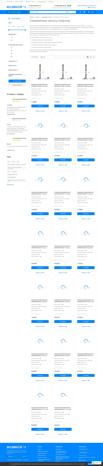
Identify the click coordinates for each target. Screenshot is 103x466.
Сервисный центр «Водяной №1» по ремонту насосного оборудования (62, 458)
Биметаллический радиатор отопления (15, 168)
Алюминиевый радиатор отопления (17, 164)
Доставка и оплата (30, 1)
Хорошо (90, 464)
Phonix (13, 161)
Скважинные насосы (47, 17)
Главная (32, 17)
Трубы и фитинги (42, 455)
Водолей (14, 171)
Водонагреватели (42, 453)
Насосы (38, 17)
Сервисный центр (41, 1)
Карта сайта (26, 459)
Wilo (18, 161)
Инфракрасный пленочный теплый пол (16, 181)
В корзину (40, 106)
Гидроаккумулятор (12, 174)
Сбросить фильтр (17, 85)
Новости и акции (19, 1)
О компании (10, 1)
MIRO (9, 161)
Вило (9, 171)
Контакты (51, 1)
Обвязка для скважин (43, 451)
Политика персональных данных (14, 459)
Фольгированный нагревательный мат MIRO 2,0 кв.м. (26, 99)
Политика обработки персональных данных (61, 452)
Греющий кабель (12, 177)
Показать (16, 81)
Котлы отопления (42, 457)
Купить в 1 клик (40, 111)
